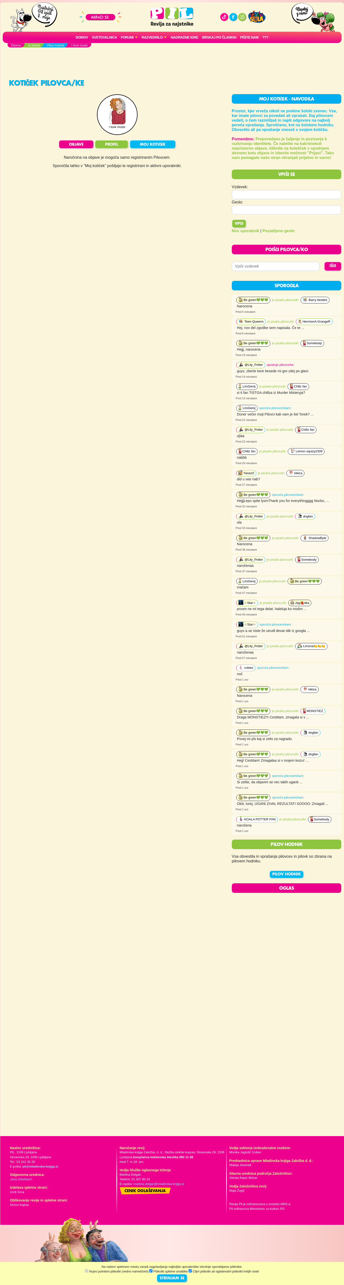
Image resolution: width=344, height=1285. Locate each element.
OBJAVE (76, 145)
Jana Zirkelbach (21, 1179)
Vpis (239, 224)
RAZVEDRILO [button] (152, 37)
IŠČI (333, 266)
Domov (82, 37)
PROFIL (111, 145)
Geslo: (237, 202)
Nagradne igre (184, 37)
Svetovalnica (104, 37)
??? (265, 37)
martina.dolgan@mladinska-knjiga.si (159, 1184)
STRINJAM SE (172, 1278)
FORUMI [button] (127, 37)
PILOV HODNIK (286, 874)
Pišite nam (249, 37)
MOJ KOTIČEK (152, 145)
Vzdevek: (240, 187)
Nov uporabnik (245, 231)
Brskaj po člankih (219, 37)
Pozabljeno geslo (278, 231)
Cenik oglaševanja (145, 1191)
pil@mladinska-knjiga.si (40, 1166)
